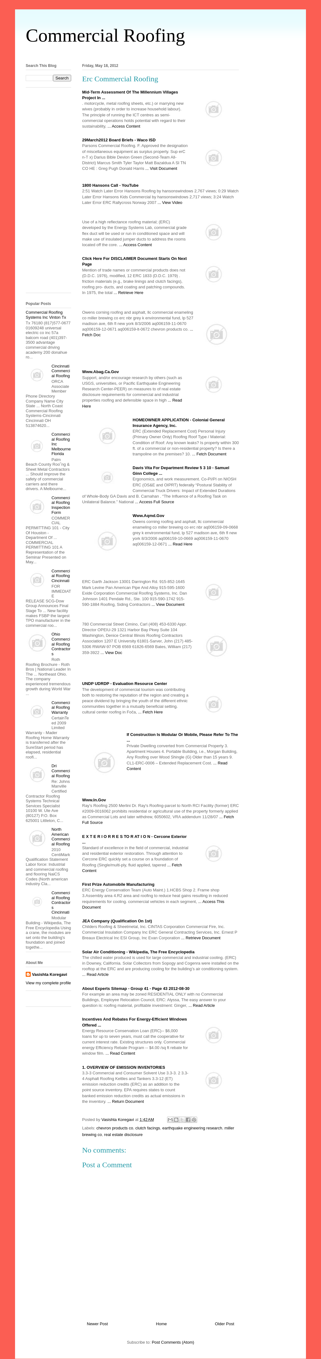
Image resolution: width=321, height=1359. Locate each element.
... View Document (167, 604)
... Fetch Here (150, 712)
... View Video (170, 202)
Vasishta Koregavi (49, 974)
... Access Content (124, 126)
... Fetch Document (209, 454)
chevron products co (115, 1128)
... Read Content (120, 1053)
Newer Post (97, 1323)
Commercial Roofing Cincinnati (60, 576)
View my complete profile (48, 983)
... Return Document (126, 1101)
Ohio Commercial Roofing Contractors (61, 644)
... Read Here (180, 544)
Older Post (224, 1323)
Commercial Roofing (105, 35)
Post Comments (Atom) (173, 1342)
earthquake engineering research (192, 1128)
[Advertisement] (160, 52)
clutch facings (147, 1128)
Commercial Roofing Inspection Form (60, 505)
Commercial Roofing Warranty (60, 707)
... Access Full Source (154, 501)
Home (161, 1323)
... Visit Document (161, 168)
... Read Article (95, 974)
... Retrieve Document (201, 938)
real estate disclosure (123, 1134)
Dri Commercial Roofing (60, 770)
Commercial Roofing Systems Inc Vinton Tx (46, 315)
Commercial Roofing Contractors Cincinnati (61, 902)
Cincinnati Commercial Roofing (60, 371)
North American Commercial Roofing (60, 836)
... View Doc (111, 652)
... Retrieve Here (128, 292)
